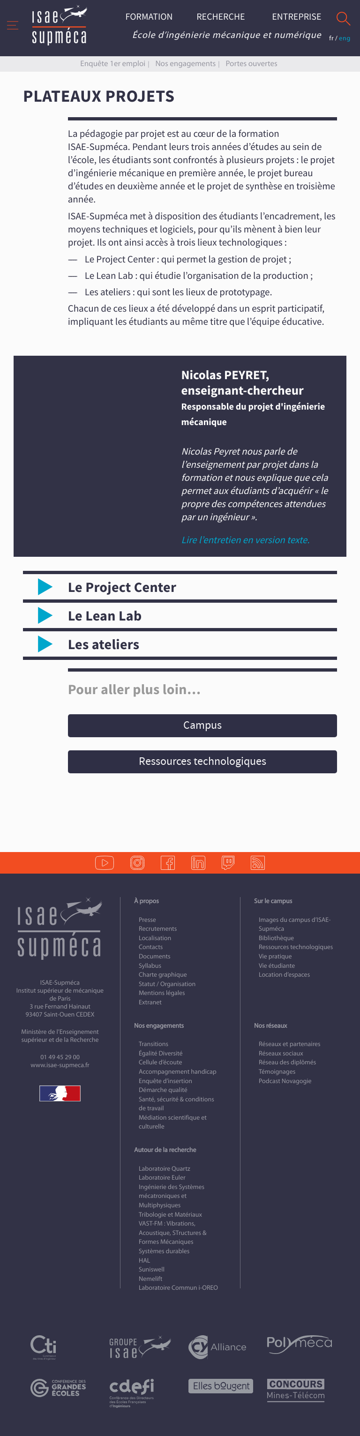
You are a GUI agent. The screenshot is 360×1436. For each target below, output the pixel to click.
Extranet (150, 1002)
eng (345, 38)
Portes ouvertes (251, 63)
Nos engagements (185, 63)
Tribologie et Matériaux (170, 1215)
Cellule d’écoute (160, 1062)
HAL (144, 1260)
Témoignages (277, 1072)
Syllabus (150, 966)
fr (331, 38)
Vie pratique (275, 956)
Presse (147, 920)
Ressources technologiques (202, 761)
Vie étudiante (277, 966)
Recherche (220, 17)
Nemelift (150, 1279)
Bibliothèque (276, 938)
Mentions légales (162, 993)
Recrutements (158, 929)
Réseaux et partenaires (290, 1044)
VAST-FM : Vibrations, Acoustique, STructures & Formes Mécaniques (172, 1232)
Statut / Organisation (167, 984)
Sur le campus (273, 901)
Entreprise (296, 17)
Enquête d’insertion (165, 1081)
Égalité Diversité (161, 1053)
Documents (155, 956)
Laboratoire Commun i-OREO (178, 1288)
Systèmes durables (164, 1251)
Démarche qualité (163, 1090)
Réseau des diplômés (287, 1062)
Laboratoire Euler (162, 1178)
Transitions (153, 1044)
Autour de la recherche (165, 1150)
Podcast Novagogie (285, 1081)
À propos (146, 901)
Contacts (151, 947)
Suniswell (152, 1269)
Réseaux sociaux (281, 1053)
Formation (149, 17)
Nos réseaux (270, 1026)
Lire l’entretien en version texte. (245, 540)
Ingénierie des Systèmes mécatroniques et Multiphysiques (171, 1196)
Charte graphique (163, 975)
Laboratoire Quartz (164, 1169)
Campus (202, 725)
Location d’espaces (284, 975)
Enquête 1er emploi (112, 63)
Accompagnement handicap (178, 1072)
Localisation (155, 938)
